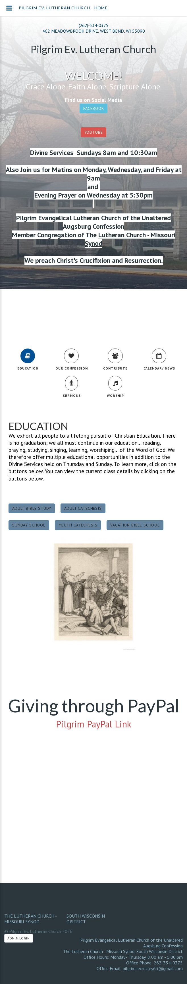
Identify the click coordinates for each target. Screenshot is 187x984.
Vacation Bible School (135, 525)
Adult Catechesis (82, 508)
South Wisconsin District (86, 918)
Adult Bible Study (31, 508)
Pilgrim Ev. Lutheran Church (93, 49)
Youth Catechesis (78, 525)
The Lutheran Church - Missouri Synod (30, 918)
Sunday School (28, 525)
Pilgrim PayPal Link (93, 724)
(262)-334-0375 (93, 25)
